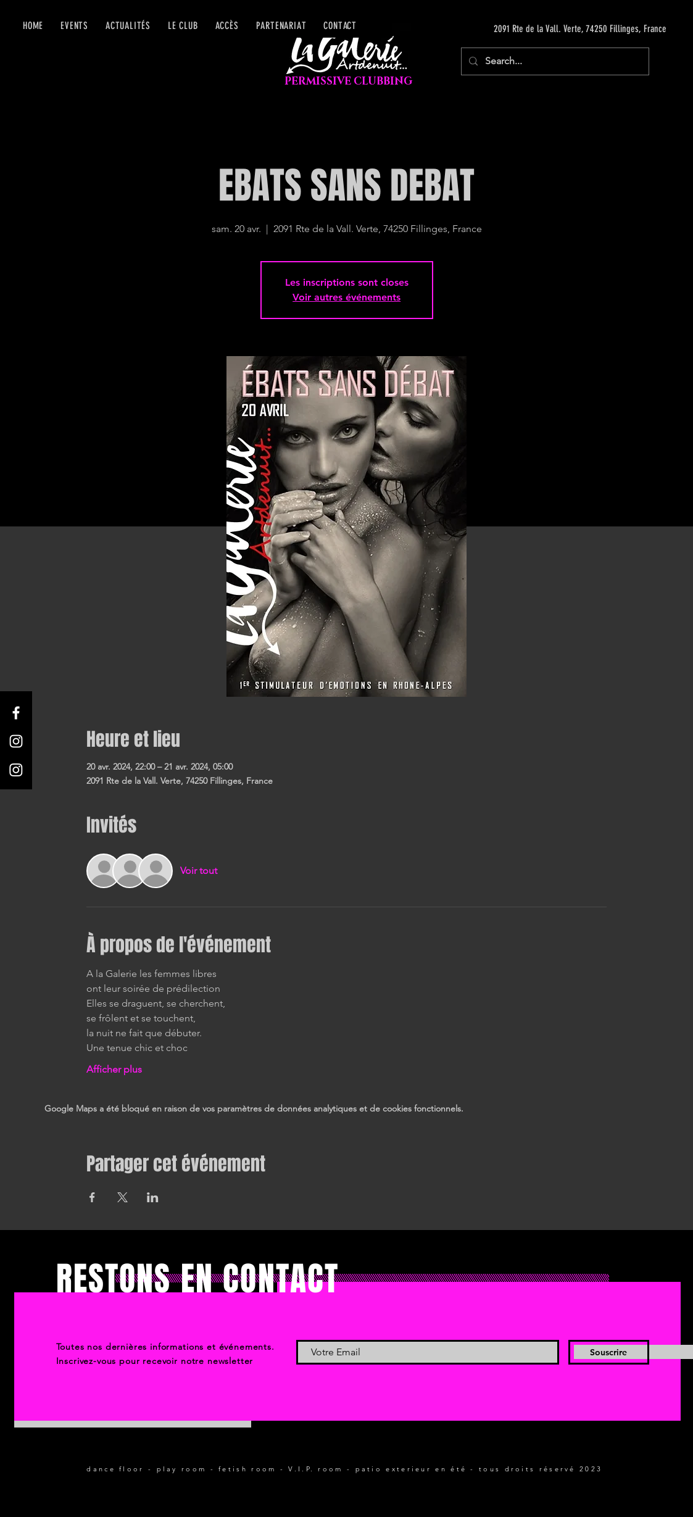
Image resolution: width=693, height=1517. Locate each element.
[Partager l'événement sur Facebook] (92, 1197)
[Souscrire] (608, 1352)
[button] (227, 26)
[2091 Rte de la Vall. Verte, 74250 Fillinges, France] (549, 29)
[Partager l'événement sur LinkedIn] (153, 1197)
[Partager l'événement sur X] (122, 1197)
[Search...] (554, 61)
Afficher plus (114, 1069)
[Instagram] (16, 741)
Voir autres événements (346, 297)
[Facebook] (16, 712)
